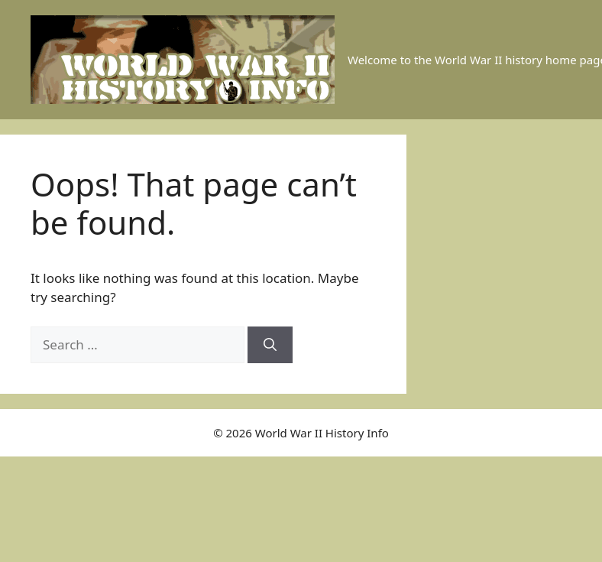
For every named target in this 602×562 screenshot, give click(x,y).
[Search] (270, 344)
